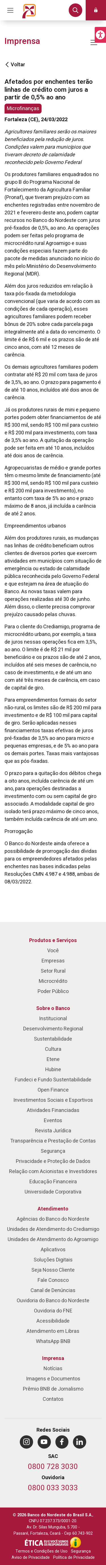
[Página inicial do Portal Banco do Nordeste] (29, 10)
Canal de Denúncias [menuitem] (53, 1290)
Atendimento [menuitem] (53, 1209)
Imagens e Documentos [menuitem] (53, 1379)
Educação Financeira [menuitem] (53, 1182)
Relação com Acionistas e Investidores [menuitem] (53, 1171)
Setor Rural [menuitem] (53, 971)
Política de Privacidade (74, 1557)
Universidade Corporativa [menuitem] (53, 1192)
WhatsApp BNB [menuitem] (53, 1341)
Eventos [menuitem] (53, 1120)
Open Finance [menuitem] (53, 1090)
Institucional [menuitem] (53, 1018)
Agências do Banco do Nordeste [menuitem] (53, 1219)
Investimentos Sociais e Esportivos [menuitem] (53, 1100)
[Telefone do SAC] (53, 1467)
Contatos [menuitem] (53, 1399)
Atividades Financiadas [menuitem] (53, 1110)
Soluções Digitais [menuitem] (53, 1260)
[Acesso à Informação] (75, 1542)
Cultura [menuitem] (53, 1049)
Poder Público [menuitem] (53, 991)
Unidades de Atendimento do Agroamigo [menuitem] (53, 1239)
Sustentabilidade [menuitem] (53, 1039)
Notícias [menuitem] (53, 1368)
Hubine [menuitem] (53, 1069)
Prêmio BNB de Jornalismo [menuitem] (53, 1389)
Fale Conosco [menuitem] (53, 1280)
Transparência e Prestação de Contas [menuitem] (53, 1141)
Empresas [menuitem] (53, 961)
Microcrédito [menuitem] (53, 981)
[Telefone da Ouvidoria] (53, 1488)
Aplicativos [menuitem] (53, 1250)
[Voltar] (7, 65)
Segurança (81, 1551)
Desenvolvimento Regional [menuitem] (53, 1029)
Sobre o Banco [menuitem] (53, 1008)
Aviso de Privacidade (31, 1557)
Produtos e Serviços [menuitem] (53, 940)
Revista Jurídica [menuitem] (53, 1131)
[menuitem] (26, 1442)
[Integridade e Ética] (47, 1542)
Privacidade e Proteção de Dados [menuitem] (53, 1161)
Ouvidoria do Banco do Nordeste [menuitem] (53, 1300)
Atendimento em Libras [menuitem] (53, 1331)
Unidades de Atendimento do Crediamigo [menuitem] (53, 1229)
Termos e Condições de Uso (42, 1551)
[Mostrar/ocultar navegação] (93, 42)
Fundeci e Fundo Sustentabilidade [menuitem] (53, 1080)
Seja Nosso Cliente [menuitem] (53, 1270)
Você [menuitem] (53, 951)
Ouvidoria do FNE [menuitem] (53, 1311)
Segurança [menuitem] (53, 1151)
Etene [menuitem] (53, 1059)
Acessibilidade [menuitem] (53, 1321)
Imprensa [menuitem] (53, 1358)
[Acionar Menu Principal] (10, 10)
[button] (100, 35)
